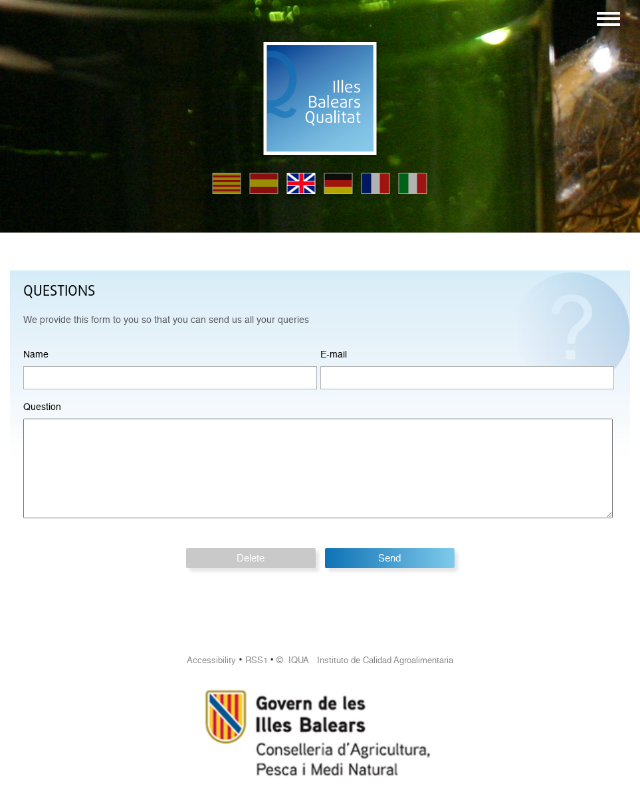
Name (36, 354)
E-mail (333, 354)
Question (42, 406)
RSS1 (256, 660)
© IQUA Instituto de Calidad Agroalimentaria (364, 660)
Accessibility (211, 660)
